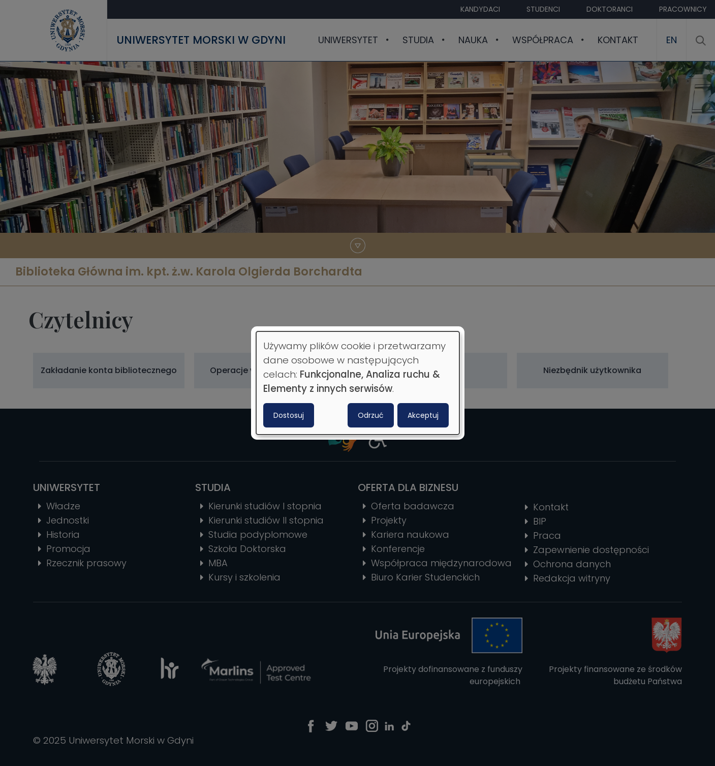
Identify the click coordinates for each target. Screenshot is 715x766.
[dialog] (357, 383)
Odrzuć (371, 415)
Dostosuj (288, 415)
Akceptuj (423, 415)
